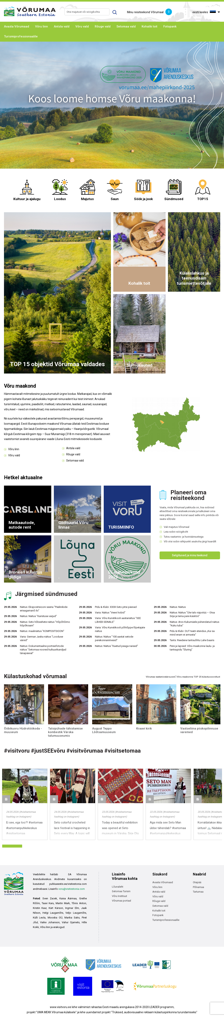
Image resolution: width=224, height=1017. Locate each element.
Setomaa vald (126, 26)
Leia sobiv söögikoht (176, 531)
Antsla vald (61, 26)
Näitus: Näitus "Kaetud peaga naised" (116, 645)
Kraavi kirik (144, 728)
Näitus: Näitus (178, 606)
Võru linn (41, 26)
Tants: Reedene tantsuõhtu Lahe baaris (192, 640)
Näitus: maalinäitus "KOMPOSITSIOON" (42, 631)
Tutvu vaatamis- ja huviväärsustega (183, 536)
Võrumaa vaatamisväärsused (160, 677)
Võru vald (82, 26)
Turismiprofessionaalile (21, 36)
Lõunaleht (117, 886)
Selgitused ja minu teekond (189, 555)
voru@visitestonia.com (71, 888)
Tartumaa (198, 891)
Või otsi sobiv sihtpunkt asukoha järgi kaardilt (190, 541)
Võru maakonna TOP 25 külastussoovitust (198, 677)
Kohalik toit (149, 26)
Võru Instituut (119, 896)
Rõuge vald (103, 26)
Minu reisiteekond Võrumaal (149, 12)
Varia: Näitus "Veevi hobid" (110, 612)
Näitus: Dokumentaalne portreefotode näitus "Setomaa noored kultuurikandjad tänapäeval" (43, 649)
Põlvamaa (198, 887)
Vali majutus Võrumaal (176, 526)
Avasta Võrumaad (16, 26)
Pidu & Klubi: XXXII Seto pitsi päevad (116, 606)
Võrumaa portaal (121, 900)
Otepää (197, 882)
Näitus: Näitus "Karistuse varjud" (38, 616)
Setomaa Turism (121, 891)
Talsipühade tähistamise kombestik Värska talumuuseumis (65, 732)
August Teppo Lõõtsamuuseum (104, 730)
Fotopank (170, 26)
